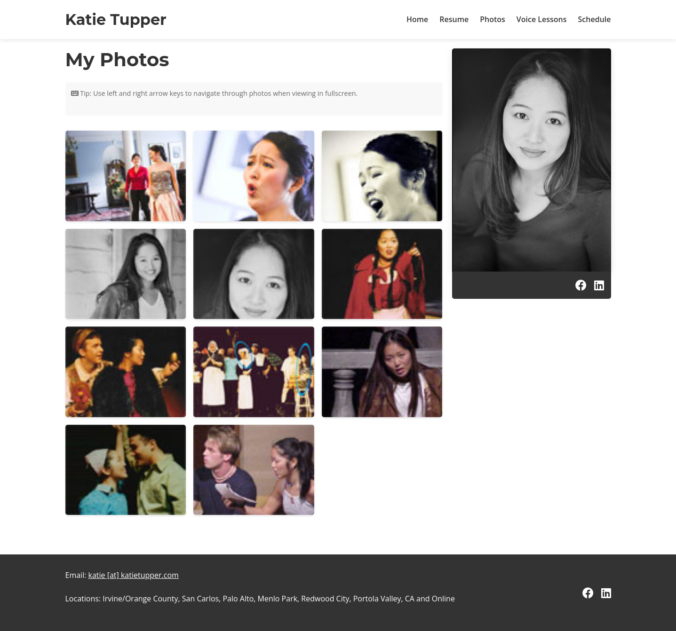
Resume (454, 19)
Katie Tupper (116, 19)
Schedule (594, 19)
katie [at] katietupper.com (133, 575)
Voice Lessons (542, 19)
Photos (492, 19)
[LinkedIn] (599, 285)
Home (417, 19)
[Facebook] (581, 285)
